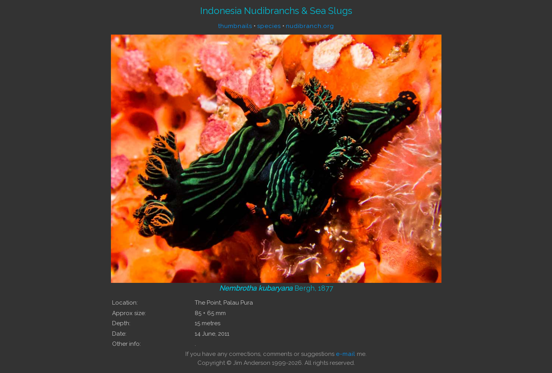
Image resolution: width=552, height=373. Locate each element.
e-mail (345, 353)
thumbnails (235, 26)
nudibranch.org (310, 26)
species (269, 26)
